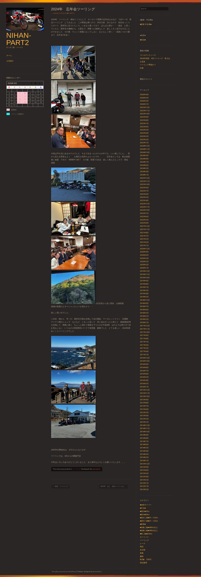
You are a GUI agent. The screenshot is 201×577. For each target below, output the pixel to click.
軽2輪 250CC (145, 559)
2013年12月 (145, 464)
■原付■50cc (145, 511)
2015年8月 (144, 403)
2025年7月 (144, 123)
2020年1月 (144, 268)
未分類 (142, 550)
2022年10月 (145, 210)
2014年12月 (145, 425)
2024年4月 (144, 171)
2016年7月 (144, 371)
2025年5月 (144, 130)
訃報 (141, 68)
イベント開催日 (17, 114)
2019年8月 (144, 284)
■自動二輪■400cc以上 (149, 527)
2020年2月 (144, 265)
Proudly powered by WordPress (64, 571)
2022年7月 (144, 213)
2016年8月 (144, 367)
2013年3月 (144, 480)
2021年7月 (144, 236)
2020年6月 (144, 255)
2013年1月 (144, 483)
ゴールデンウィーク (148, 55)
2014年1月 (144, 460)
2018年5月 (144, 313)
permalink (96, 469)
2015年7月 (144, 406)
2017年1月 (144, 355)
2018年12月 (145, 300)
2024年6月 (144, 165)
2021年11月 (145, 229)
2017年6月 (144, 345)
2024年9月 (144, 155)
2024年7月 (144, 162)
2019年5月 (144, 290)
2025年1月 (144, 143)
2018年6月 (144, 310)
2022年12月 (145, 204)
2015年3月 (144, 419)
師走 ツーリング (60, 486)
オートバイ (144, 537)
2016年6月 (144, 374)
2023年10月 (145, 184)
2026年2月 (144, 101)
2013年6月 (144, 470)
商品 (141, 546)
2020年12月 (145, 249)
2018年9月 (144, 303)
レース (142, 543)
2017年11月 (145, 329)
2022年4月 (144, 223)
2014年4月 (144, 451)
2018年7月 (144, 306)
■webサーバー (145, 505)
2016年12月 (145, 358)
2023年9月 (144, 188)
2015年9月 (144, 400)
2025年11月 (145, 111)
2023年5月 (144, 197)
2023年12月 (145, 178)
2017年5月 (144, 348)
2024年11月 (145, 149)
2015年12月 (145, 390)
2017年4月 (144, 351)
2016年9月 (144, 364)
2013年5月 (144, 473)
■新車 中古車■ (145, 24)
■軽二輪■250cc (146, 534)
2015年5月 (144, 412)
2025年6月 (144, 127)
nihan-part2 (18, 38)
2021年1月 (144, 245)
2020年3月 (144, 261)
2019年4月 (144, 293)
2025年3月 (144, 136)
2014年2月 (144, 457)
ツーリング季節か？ (148, 65)
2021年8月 (144, 233)
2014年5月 (144, 448)
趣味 (141, 556)
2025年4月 (144, 133)
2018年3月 (144, 316)
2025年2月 (144, 139)
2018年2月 (144, 319)
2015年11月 (145, 393)
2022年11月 (145, 207)
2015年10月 (145, 396)
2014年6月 (144, 444)
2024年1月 (144, 175)
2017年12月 (145, 326)
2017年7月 (144, 342)
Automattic (97, 571)
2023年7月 (144, 191)
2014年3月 (144, 454)
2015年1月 (144, 422)
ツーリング (76, 469)
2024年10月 (145, 152)
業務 (141, 553)
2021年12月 (145, 226)
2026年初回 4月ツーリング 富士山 (155, 58)
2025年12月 (145, 107)
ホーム (9, 55)
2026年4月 (144, 94)
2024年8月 (144, 159)
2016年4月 (144, 380)
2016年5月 (144, 377)
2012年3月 (144, 489)
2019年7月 (144, 287)
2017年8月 (144, 338)
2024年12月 (145, 146)
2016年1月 (144, 387)
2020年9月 (144, 252)
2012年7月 (144, 486)
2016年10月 (145, 361)
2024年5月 (144, 168)
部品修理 (143, 563)
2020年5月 (144, 258)
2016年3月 (144, 383)
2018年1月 (144, 322)
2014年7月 (144, 441)
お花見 (142, 62)
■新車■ (143, 524)
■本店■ (143, 40)
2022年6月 (144, 216)
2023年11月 (145, 181)
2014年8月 (144, 438)
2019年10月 (145, 278)
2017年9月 (144, 335)
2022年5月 (144, 220)
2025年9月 (144, 117)
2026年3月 (144, 98)
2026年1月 (144, 104)
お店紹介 (10, 61)
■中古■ (143, 508)
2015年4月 (144, 415)
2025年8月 (144, 120)
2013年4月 (144, 477)
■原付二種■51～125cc (149, 518)
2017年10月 (145, 332)
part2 (72, 13)
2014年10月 (145, 432)
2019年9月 (144, 281)
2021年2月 (144, 242)
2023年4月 (144, 200)
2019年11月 (145, 274)
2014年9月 (144, 435)
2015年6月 (144, 409)
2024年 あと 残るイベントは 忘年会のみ (114, 486)
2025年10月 (145, 114)
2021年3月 (144, 239)
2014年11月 (145, 428)
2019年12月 (145, 271)
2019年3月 (144, 297)
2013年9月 (144, 467)
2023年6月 (144, 194)
